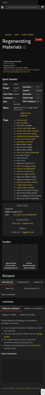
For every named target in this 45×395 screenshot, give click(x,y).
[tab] (7, 282)
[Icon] (6, 55)
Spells (16, 34)
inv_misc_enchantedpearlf (23, 214)
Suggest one (27, 232)
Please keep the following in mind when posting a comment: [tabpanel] (22, 355)
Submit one (27, 223)
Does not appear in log (26, 174)
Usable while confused (25, 187)
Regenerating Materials (25, 114)
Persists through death (26, 168)
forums (34, 345)
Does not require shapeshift (28, 152)
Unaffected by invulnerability (28, 136)
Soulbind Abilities (27, 34)
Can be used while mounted (28, 131)
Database (8, 34)
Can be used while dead (26, 128)
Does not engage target (26, 166)
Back (5, 2)
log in (22, 388)
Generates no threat (25, 141)
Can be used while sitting (26, 133)
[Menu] (2, 7)
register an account (32, 388)
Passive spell (22, 120)
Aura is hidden (22, 122)
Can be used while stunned (27, 182)
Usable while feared (24, 185)
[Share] (42, 7)
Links (40, 40)
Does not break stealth (26, 139)
